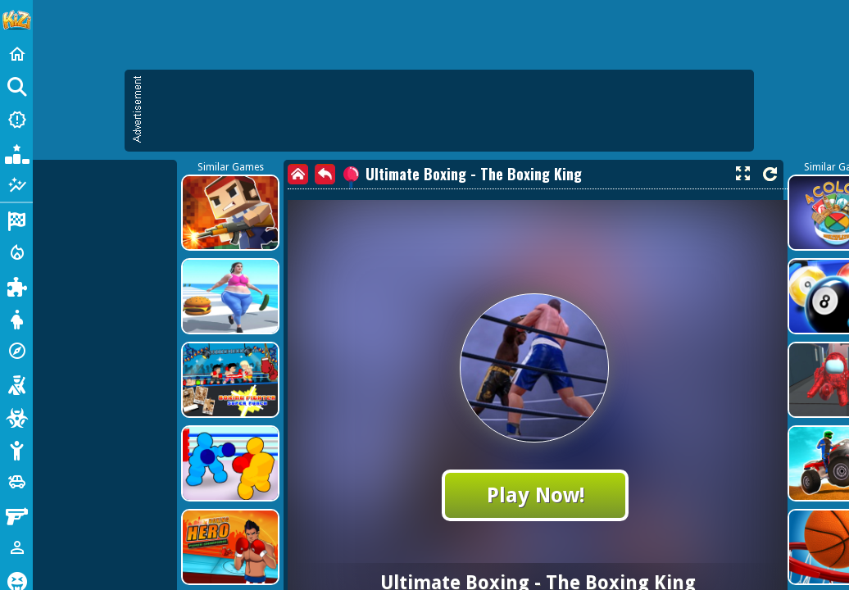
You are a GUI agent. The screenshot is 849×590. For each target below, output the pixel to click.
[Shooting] (16, 383)
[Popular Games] (16, 152)
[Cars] (16, 481)
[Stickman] (16, 449)
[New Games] (16, 119)
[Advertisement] (447, 111)
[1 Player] (16, 547)
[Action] (16, 252)
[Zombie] (16, 416)
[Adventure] (16, 350)
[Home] (16, 54)
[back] (325, 174)
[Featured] (16, 185)
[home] (298, 174)
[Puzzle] (16, 285)
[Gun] (16, 514)
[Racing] (16, 219)
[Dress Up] (16, 318)
